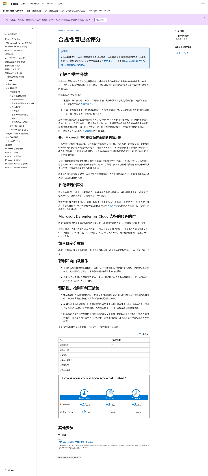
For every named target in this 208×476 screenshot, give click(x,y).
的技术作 (111, 205)
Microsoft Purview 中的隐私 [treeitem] (16, 167)
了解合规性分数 (182, 35)
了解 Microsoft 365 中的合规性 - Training (75, 442)
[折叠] (32, 28)
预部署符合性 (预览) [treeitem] (20, 122)
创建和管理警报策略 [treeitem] (20, 114)
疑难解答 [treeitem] (9, 145)
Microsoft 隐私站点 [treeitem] (13, 156)
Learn (60, 30)
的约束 (107, 61)
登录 (203, 3)
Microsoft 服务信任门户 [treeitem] (19, 129)
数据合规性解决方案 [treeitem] (15, 77)
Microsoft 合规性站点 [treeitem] (14, 148)
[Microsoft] (5, 3)
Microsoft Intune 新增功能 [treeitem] (16, 46)
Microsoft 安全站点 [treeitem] (13, 160)
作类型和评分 (87, 104)
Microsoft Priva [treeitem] (11, 152)
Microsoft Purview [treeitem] (12, 39)
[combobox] (18, 34)
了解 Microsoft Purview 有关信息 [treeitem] (18, 43)
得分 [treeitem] (13, 118)
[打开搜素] (197, 3)
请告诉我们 (100, 19)
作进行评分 (88, 130)
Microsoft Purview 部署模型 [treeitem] (16, 163)
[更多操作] (147, 30)
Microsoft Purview (73, 30)
